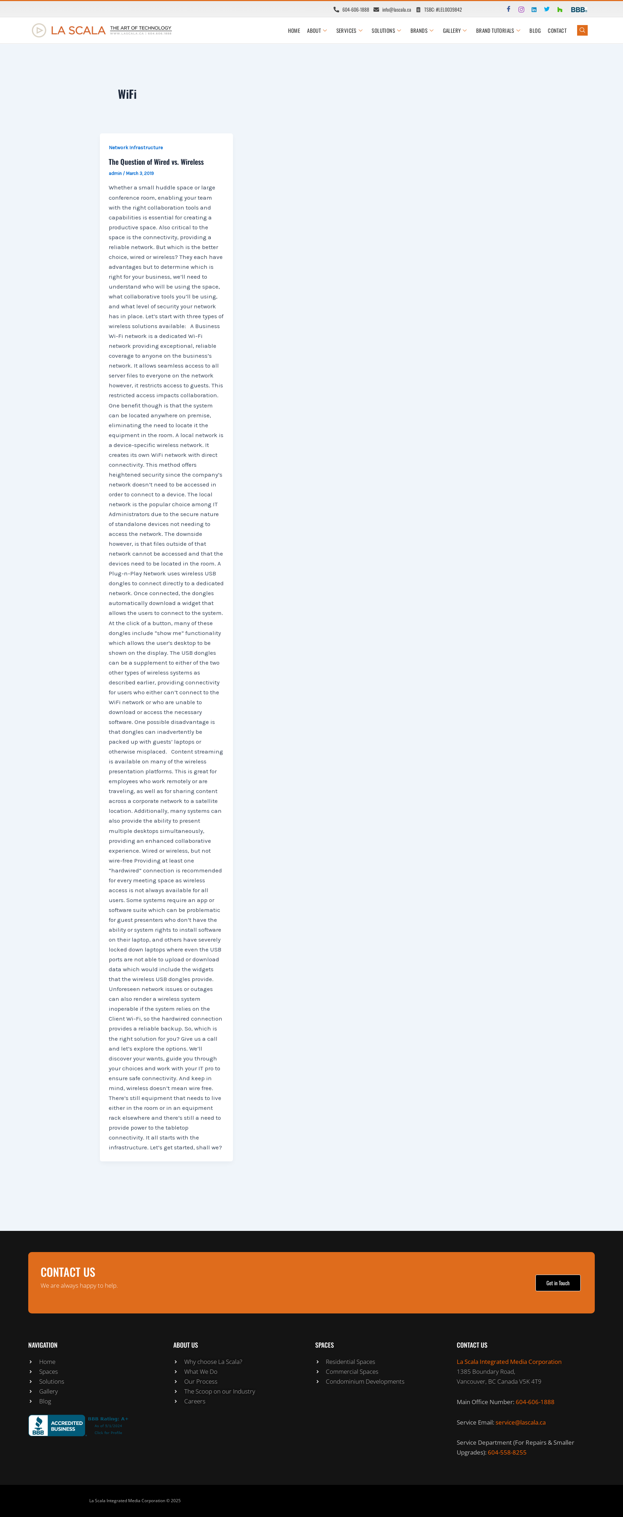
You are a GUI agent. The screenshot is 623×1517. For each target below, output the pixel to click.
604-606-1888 (535, 1402)
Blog (535, 30)
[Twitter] (544, 9)
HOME (294, 30)
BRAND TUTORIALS (498, 30)
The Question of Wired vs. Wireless (156, 161)
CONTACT (557, 30)
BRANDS (422, 30)
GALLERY (455, 30)
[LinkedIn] (531, 9)
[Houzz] (556, 9)
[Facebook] (505, 9)
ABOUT (317, 30)
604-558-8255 (507, 1452)
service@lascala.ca (521, 1422)
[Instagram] (518, 9)
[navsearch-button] (582, 30)
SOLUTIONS (386, 30)
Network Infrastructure (136, 148)
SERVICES (350, 30)
